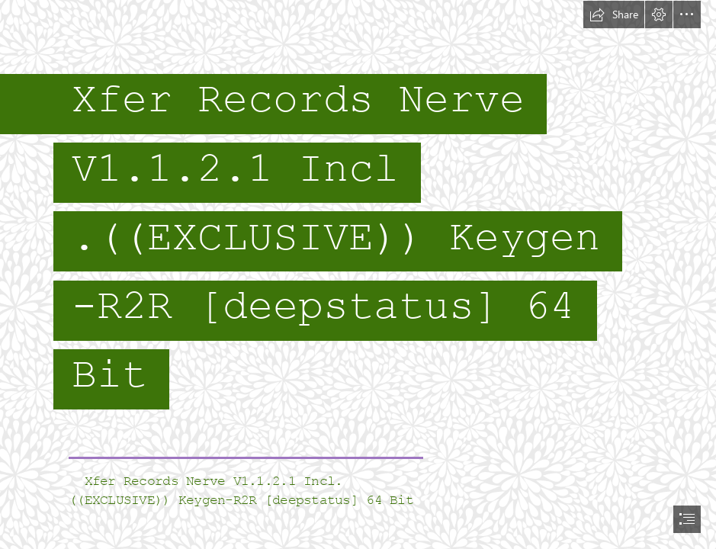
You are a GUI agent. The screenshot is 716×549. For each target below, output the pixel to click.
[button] (613, 14)
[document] (358, 274)
